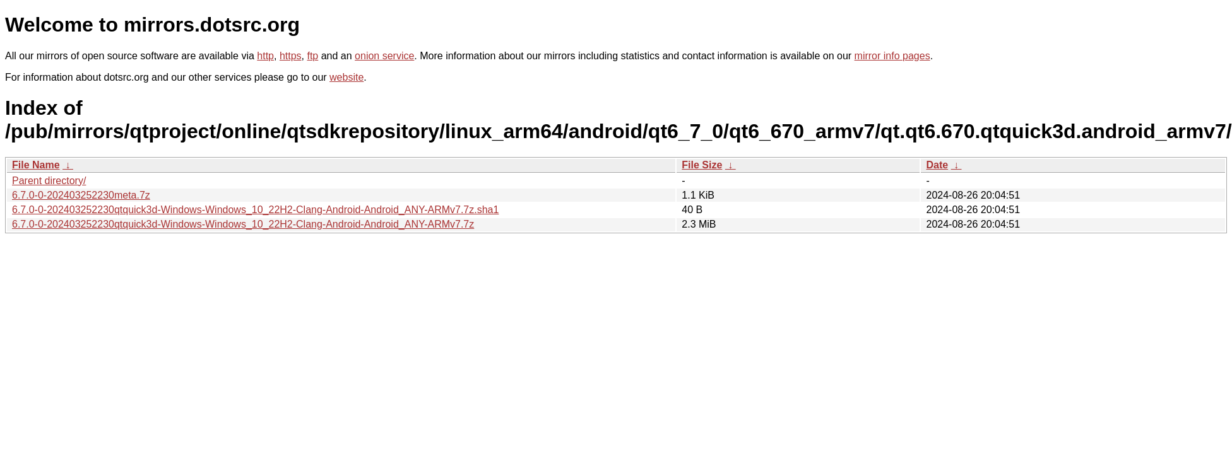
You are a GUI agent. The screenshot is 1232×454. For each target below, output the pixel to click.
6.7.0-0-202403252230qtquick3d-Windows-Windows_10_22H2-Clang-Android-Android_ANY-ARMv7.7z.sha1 (255, 209)
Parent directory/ (49, 180)
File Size (702, 165)
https (291, 55)
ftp (312, 55)
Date (937, 165)
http (265, 55)
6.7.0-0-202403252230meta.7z (81, 195)
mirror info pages (892, 55)
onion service (384, 55)
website (346, 77)
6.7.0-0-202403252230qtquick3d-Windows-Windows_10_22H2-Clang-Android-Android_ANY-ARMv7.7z (243, 224)
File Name (36, 165)
